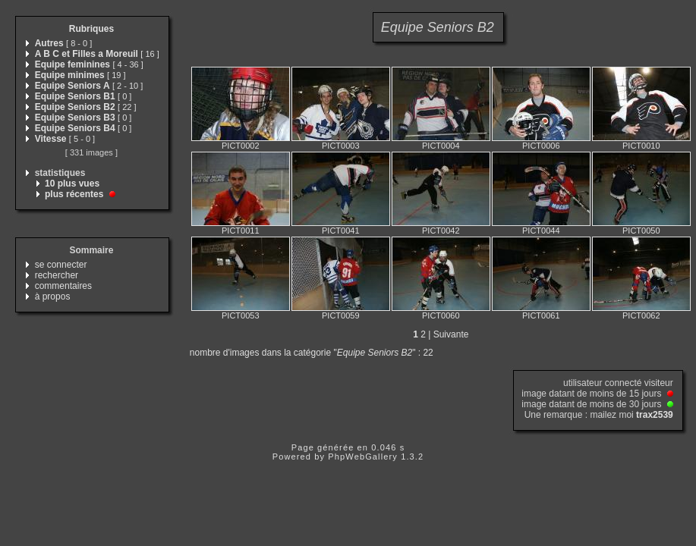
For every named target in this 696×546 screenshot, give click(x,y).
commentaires (63, 286)
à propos (53, 296)
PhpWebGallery (363, 456)
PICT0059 (341, 315)
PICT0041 (341, 230)
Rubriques (91, 29)
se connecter (61, 264)
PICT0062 (641, 315)
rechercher (56, 275)
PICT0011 (241, 230)
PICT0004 (441, 145)
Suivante (451, 334)
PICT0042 (441, 230)
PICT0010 (641, 145)
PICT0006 (541, 145)
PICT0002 (241, 145)
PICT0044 (541, 230)
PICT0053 (241, 315)
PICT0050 (641, 230)
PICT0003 (341, 145)
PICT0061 (541, 315)
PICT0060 (441, 315)
